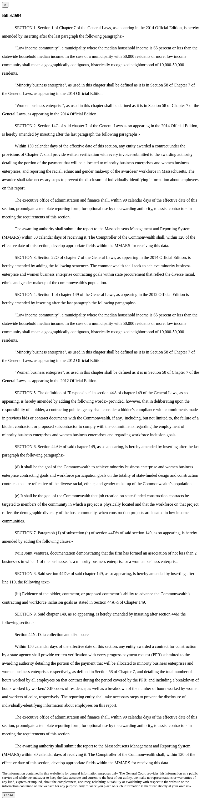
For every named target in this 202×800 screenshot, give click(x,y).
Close (8, 795)
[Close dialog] (5, 5)
